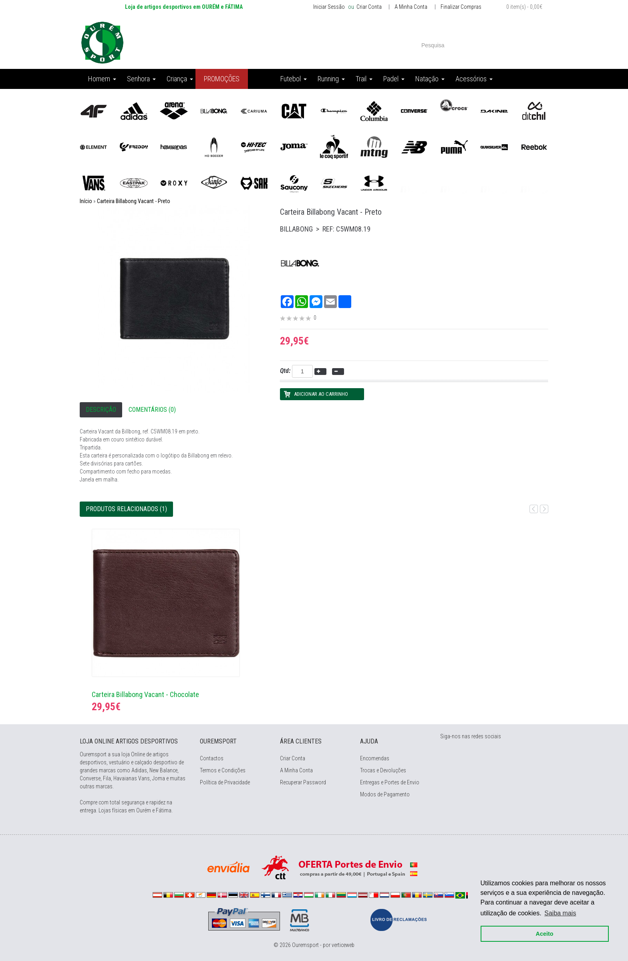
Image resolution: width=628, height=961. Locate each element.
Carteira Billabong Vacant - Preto (133, 201)
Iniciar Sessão (329, 7)
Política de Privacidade (225, 782)
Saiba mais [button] (560, 913)
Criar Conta (368, 7)
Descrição (101, 409)
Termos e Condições (223, 770)
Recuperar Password (303, 782)
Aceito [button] (545, 934)
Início (86, 201)
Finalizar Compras (461, 7)
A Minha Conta (411, 7)
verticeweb (343, 945)
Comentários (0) (152, 409)
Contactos (211, 758)
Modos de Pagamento (385, 794)
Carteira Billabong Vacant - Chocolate (145, 694)
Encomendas (374, 758)
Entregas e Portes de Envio (389, 782)
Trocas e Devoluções (383, 770)
